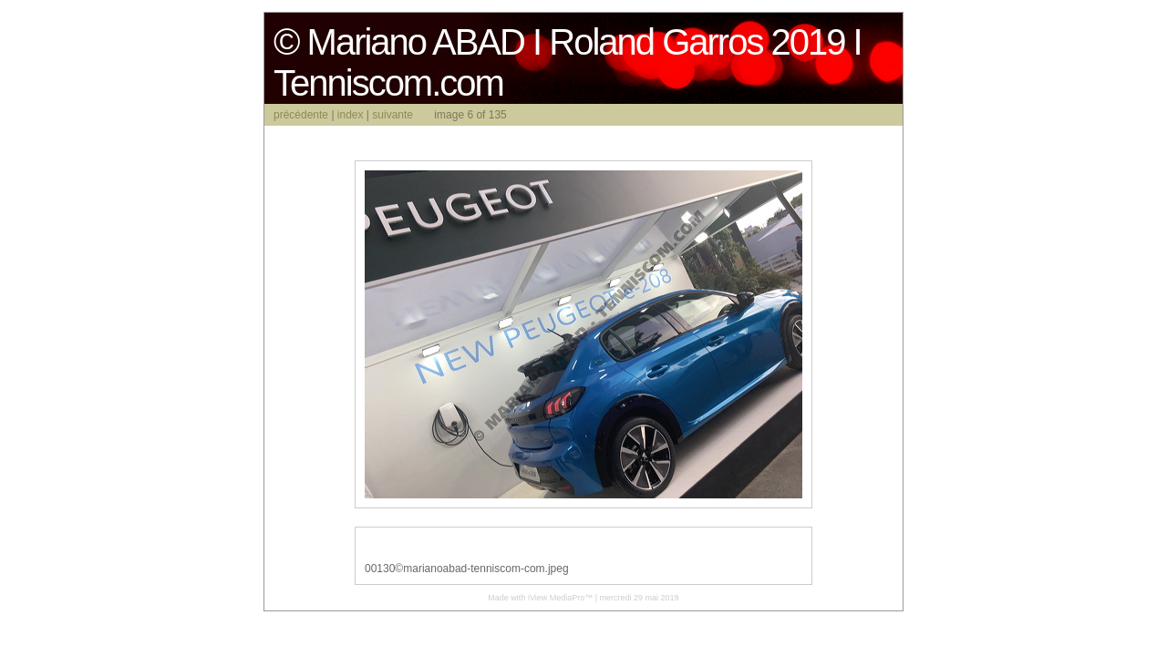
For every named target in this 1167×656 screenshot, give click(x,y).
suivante (392, 114)
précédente (301, 114)
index (350, 114)
